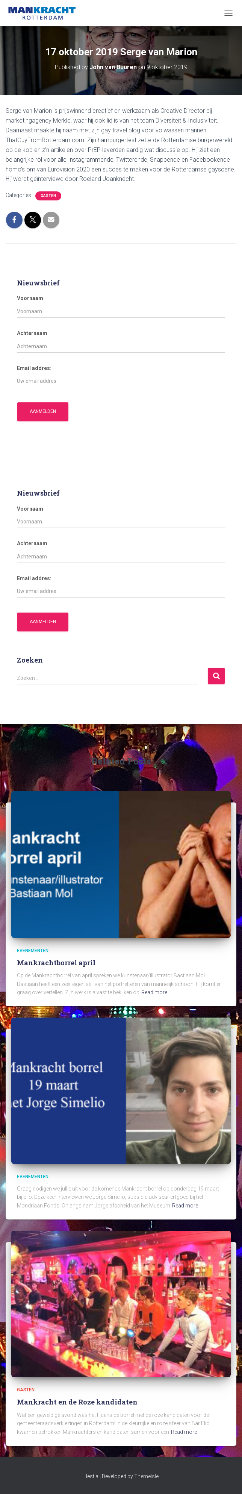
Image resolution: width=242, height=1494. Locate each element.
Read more (154, 992)
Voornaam (30, 298)
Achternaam (32, 333)
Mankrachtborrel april (56, 962)
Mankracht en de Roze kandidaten (77, 1401)
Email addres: (34, 368)
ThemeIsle (146, 1476)
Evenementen (32, 950)
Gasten (48, 196)
